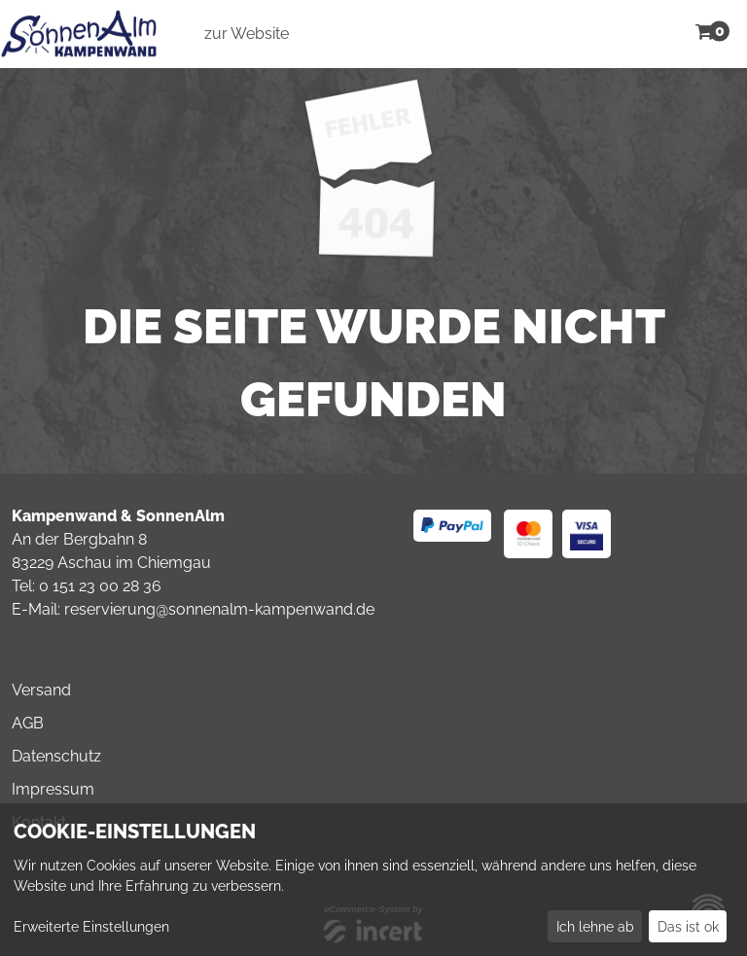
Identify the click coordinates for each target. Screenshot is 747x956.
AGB (28, 723)
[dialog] (373, 879)
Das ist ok (688, 927)
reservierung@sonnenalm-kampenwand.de (219, 609)
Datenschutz (56, 756)
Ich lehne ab (595, 927)
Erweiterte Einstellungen (91, 927)
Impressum (53, 789)
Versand (41, 690)
